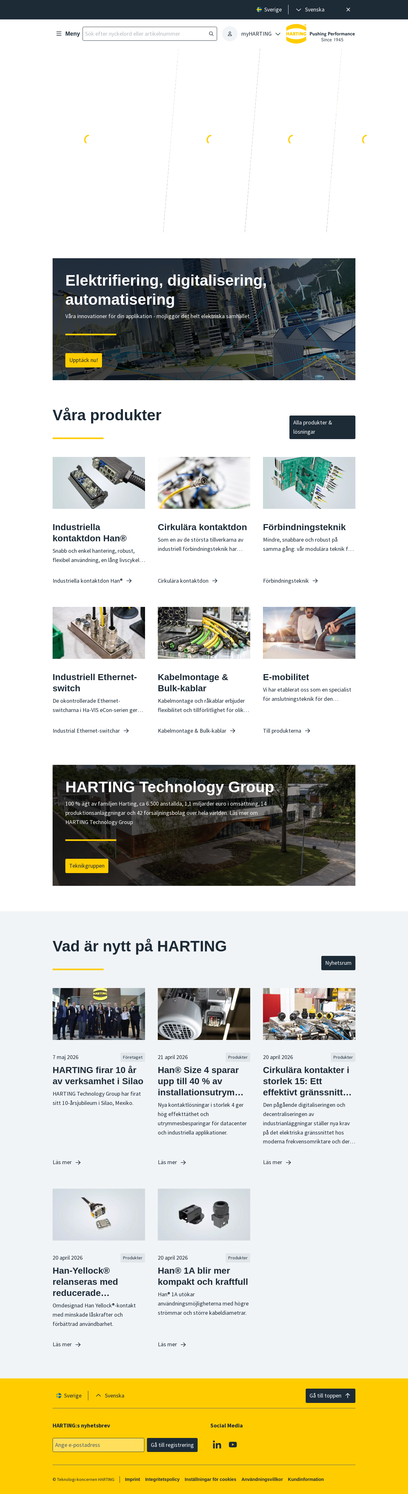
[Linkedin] (217, 1444)
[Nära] (348, 10)
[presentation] (309, 10)
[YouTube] (233, 1444)
